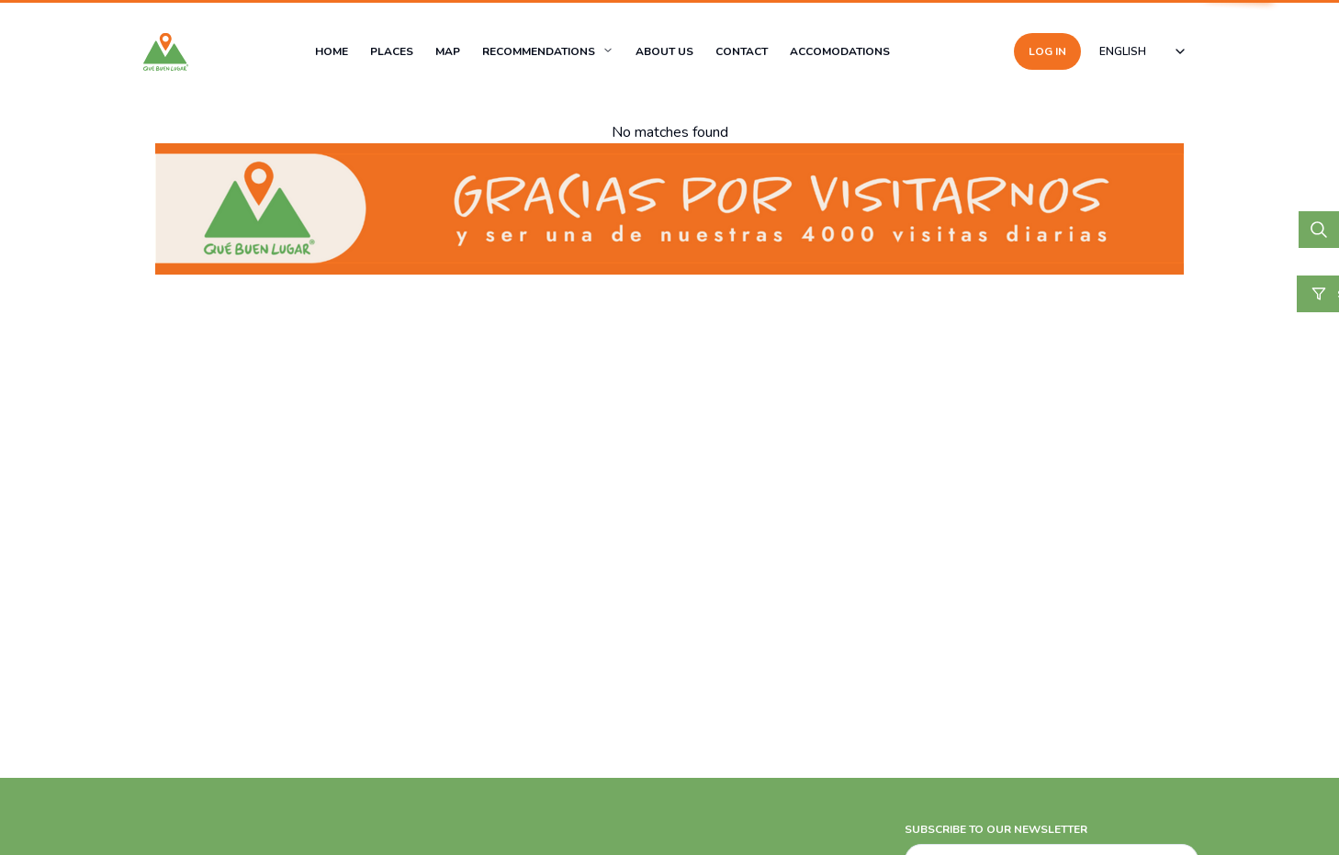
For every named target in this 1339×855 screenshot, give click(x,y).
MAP (447, 51)
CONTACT (741, 51)
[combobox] (1143, 51)
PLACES (391, 51)
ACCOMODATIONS (840, 51)
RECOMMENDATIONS (538, 51)
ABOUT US (664, 51)
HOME (331, 51)
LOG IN (1047, 51)
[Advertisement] (551, 717)
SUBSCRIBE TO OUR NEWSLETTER (996, 829)
